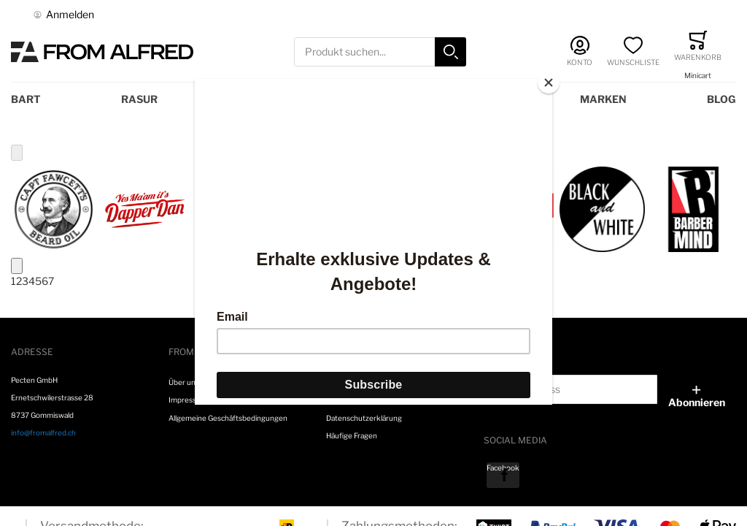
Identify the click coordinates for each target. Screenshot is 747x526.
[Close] (549, 83)
